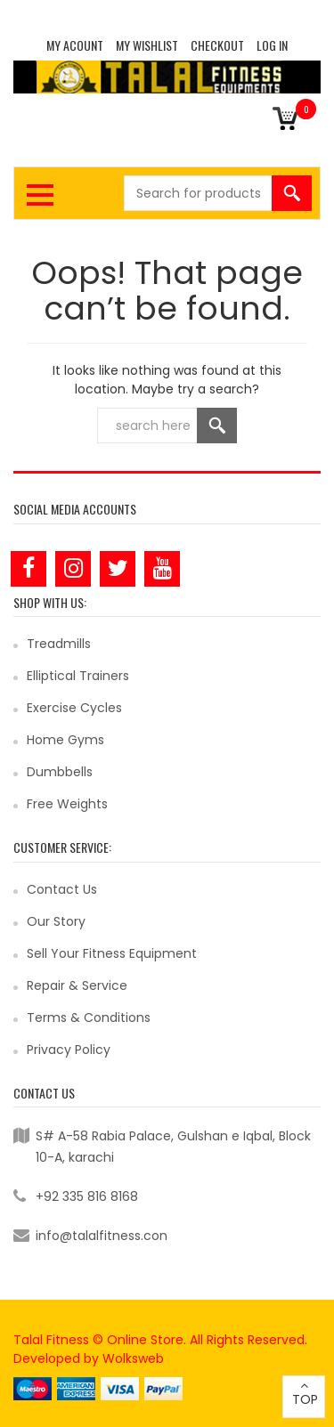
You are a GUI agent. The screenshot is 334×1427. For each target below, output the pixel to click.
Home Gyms (65, 740)
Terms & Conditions (89, 1017)
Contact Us (62, 889)
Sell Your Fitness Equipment (112, 953)
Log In (272, 45)
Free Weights (67, 804)
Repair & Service (77, 985)
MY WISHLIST (147, 45)
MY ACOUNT (74, 45)
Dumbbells (60, 772)
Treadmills (59, 644)
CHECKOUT (217, 45)
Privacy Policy (68, 1049)
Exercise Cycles (74, 708)
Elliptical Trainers (78, 676)
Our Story (56, 921)
